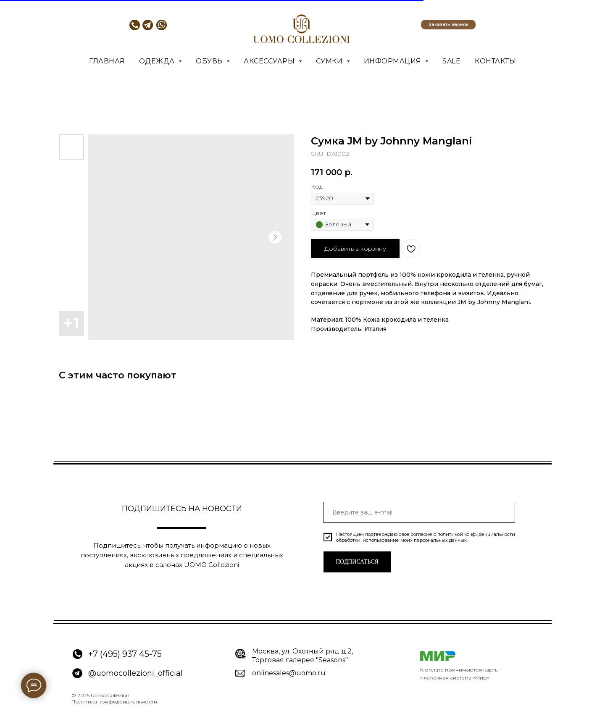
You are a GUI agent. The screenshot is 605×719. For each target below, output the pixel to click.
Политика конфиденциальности (114, 701)
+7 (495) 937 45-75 (125, 654)
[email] (419, 512)
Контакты (495, 61)
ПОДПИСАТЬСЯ (357, 562)
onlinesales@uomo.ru (289, 673)
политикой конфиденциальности (476, 534)
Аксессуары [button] (270, 61)
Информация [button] (394, 61)
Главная (107, 61)
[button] (448, 24)
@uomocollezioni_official (135, 673)
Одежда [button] (158, 61)
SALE (451, 61)
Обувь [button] (210, 61)
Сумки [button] (330, 61)
